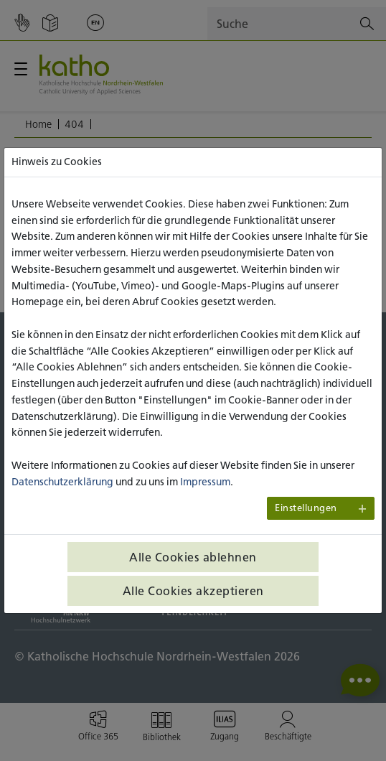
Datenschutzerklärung (62, 481)
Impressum (205, 481)
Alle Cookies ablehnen (193, 557)
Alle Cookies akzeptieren (193, 591)
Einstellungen (306, 508)
